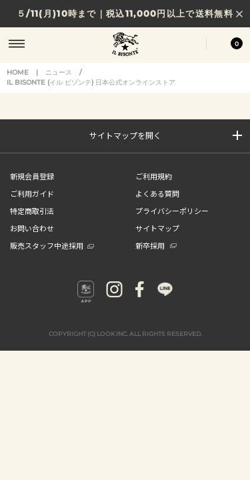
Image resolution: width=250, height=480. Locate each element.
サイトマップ (157, 228)
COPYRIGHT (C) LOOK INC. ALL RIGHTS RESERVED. (125, 333)
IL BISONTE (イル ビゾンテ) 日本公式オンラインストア (125, 45)
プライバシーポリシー (172, 210)
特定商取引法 (32, 210)
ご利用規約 (153, 176)
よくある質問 (157, 193)
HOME (18, 72)
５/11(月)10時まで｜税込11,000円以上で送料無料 (125, 13)
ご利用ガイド (32, 193)
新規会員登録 (32, 176)
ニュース (58, 72)
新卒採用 (156, 245)
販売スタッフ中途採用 (52, 245)
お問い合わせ (32, 228)
